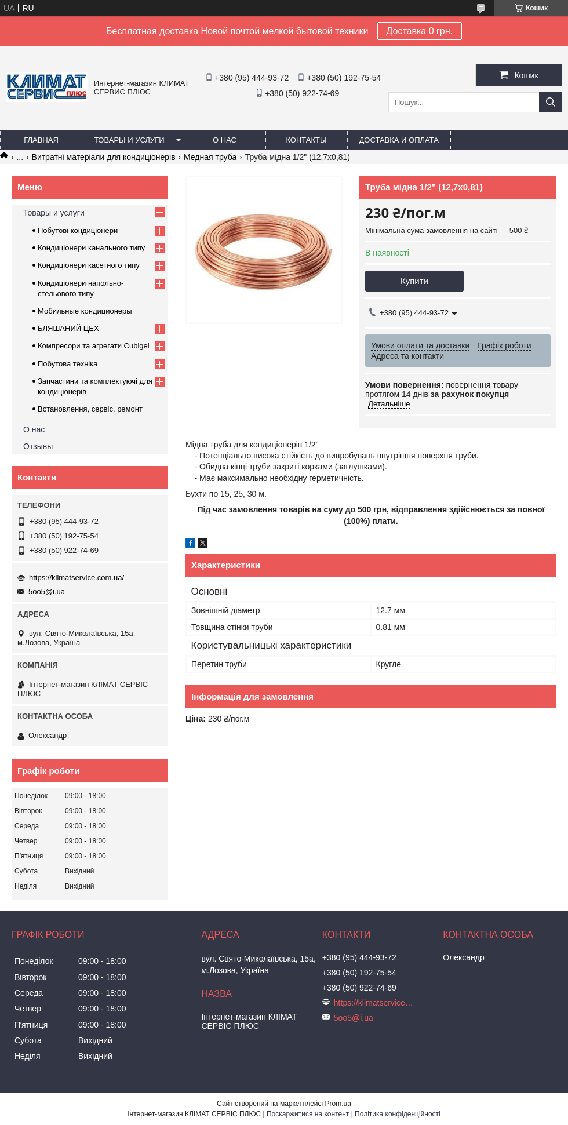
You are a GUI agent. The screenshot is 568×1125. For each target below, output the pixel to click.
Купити (414, 281)
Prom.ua (338, 1103)
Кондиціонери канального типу (91, 247)
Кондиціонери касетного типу (89, 265)
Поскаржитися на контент (308, 1114)
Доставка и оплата (399, 140)
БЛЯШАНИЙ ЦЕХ (68, 328)
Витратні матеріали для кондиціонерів (104, 157)
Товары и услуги (129, 140)
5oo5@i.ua (46, 591)
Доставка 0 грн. (420, 31)
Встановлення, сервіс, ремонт (90, 409)
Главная (41, 140)
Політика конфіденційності (397, 1114)
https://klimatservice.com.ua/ (76, 577)
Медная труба (210, 157)
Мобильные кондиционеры (85, 311)
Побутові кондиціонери (78, 230)
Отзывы (38, 446)
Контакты (306, 140)
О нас (224, 140)
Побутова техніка (67, 363)
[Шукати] (550, 102)
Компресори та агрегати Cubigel (94, 345)
